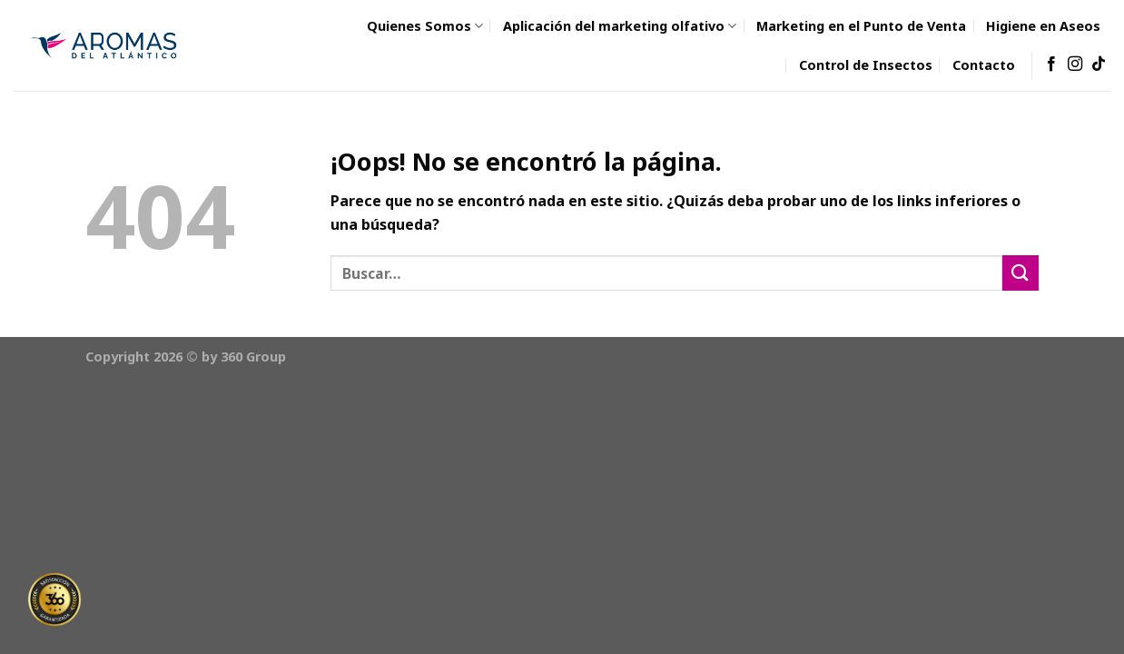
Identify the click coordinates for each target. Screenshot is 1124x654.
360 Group (253, 356)
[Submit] (1020, 273)
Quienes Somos (425, 26)
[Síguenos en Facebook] (1051, 64)
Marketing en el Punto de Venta (861, 26)
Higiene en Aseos (1043, 26)
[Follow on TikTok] (1098, 64)
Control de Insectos (865, 65)
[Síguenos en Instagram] (1075, 64)
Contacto (983, 65)
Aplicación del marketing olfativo (619, 26)
